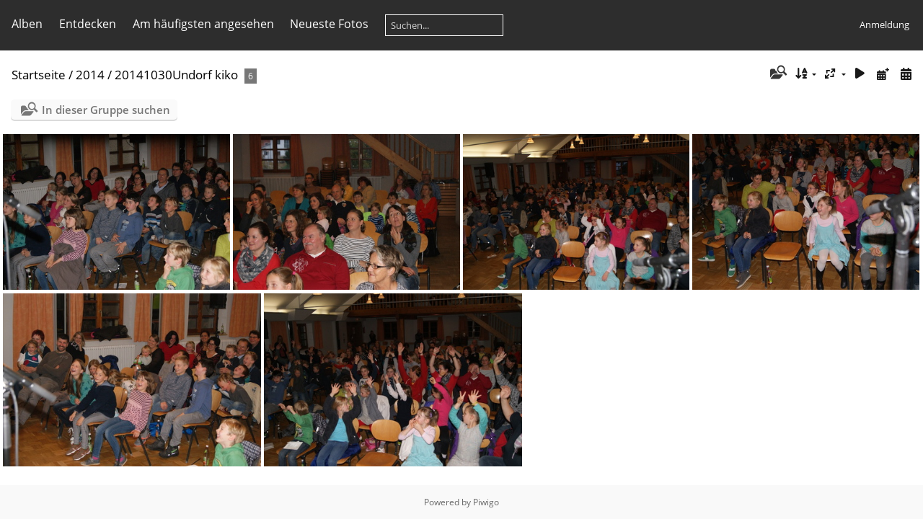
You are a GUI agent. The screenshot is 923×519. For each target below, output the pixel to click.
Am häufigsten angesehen (203, 24)
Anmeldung (884, 24)
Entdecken (87, 24)
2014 (90, 74)
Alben (27, 24)
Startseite (39, 74)
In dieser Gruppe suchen (106, 109)
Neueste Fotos (329, 24)
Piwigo (486, 502)
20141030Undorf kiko (176, 74)
